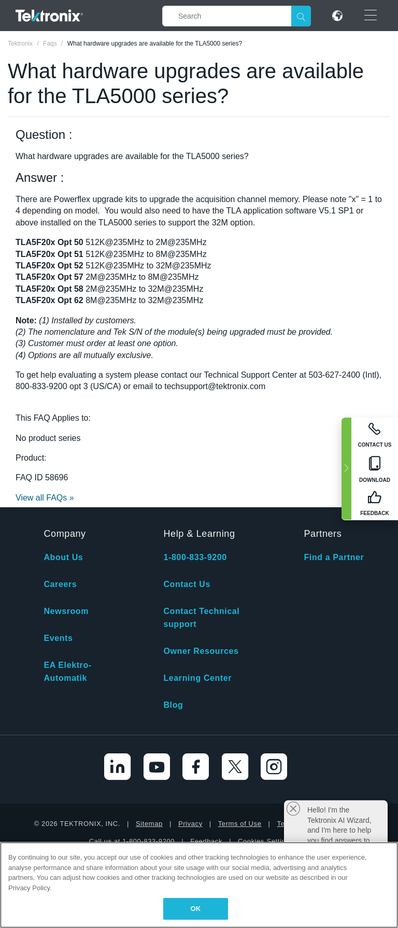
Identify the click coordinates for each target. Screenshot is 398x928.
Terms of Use (240, 823)
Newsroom (66, 611)
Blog (173, 705)
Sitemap (149, 823)
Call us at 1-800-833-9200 (132, 841)
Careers (60, 584)
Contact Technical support (201, 618)
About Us (63, 557)
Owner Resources (200, 651)
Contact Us (186, 584)
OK (196, 908)
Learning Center (197, 678)
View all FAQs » (45, 497)
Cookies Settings (265, 841)
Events (58, 638)
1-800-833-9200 (194, 557)
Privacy (190, 823)
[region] (199, 885)
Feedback (206, 841)
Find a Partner (334, 557)
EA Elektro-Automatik (67, 671)
